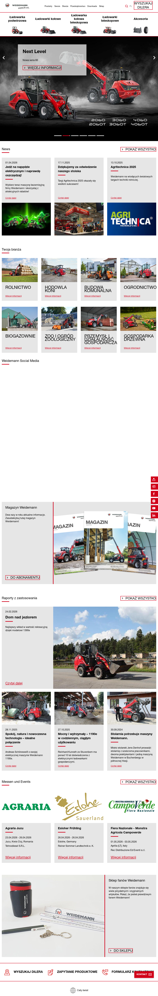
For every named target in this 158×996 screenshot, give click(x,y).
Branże (65, 6)
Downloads (92, 6)
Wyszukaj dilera (144, 6)
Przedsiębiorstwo (77, 6)
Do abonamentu (22, 578)
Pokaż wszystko (144, 150)
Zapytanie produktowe (74, 972)
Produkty (48, 6)
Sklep (101, 6)
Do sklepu (122, 951)
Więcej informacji (40, 69)
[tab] (58, 135)
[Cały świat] (79, 989)
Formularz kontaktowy (128, 972)
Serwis (57, 6)
